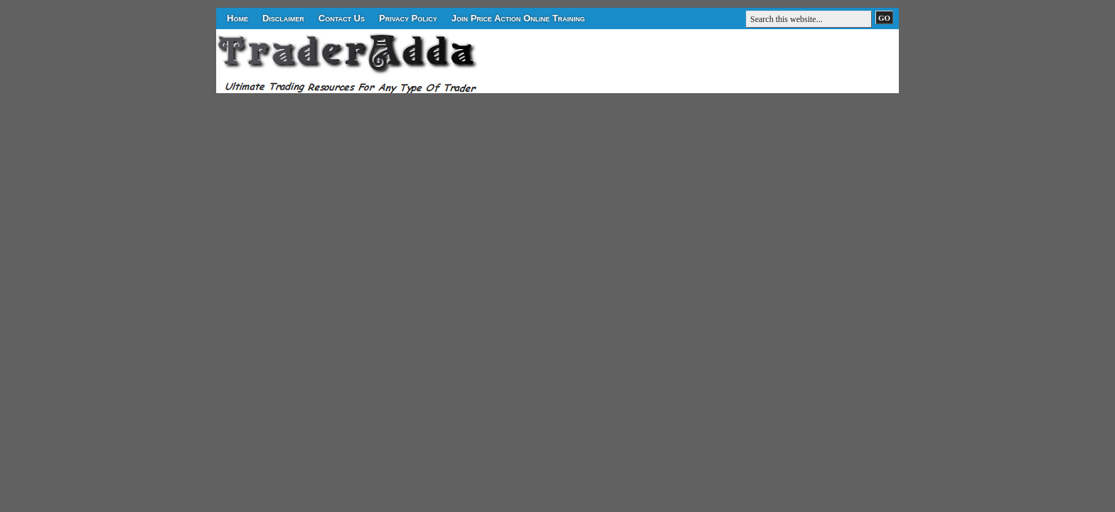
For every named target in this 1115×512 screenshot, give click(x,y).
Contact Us (342, 18)
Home (237, 18)
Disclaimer (283, 18)
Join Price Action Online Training (518, 18)
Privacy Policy (408, 18)
